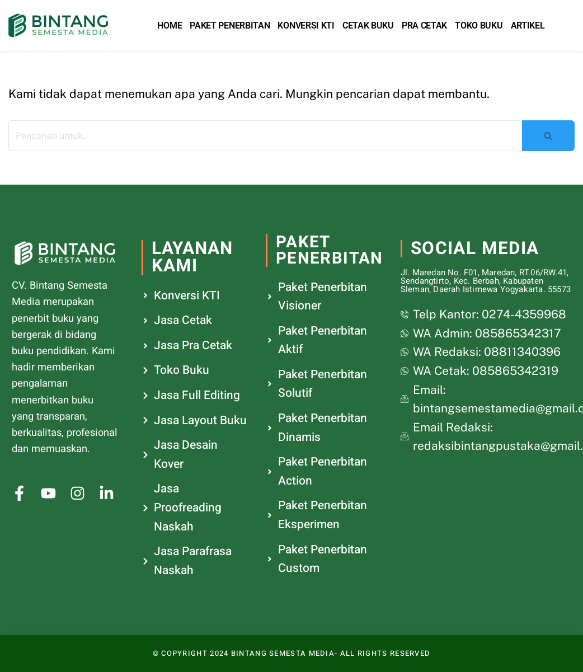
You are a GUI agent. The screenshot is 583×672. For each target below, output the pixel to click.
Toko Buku (478, 25)
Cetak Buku (368, 25)
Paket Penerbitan (230, 25)
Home (169, 25)
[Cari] (265, 135)
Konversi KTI (306, 25)
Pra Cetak (424, 25)
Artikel (528, 25)
